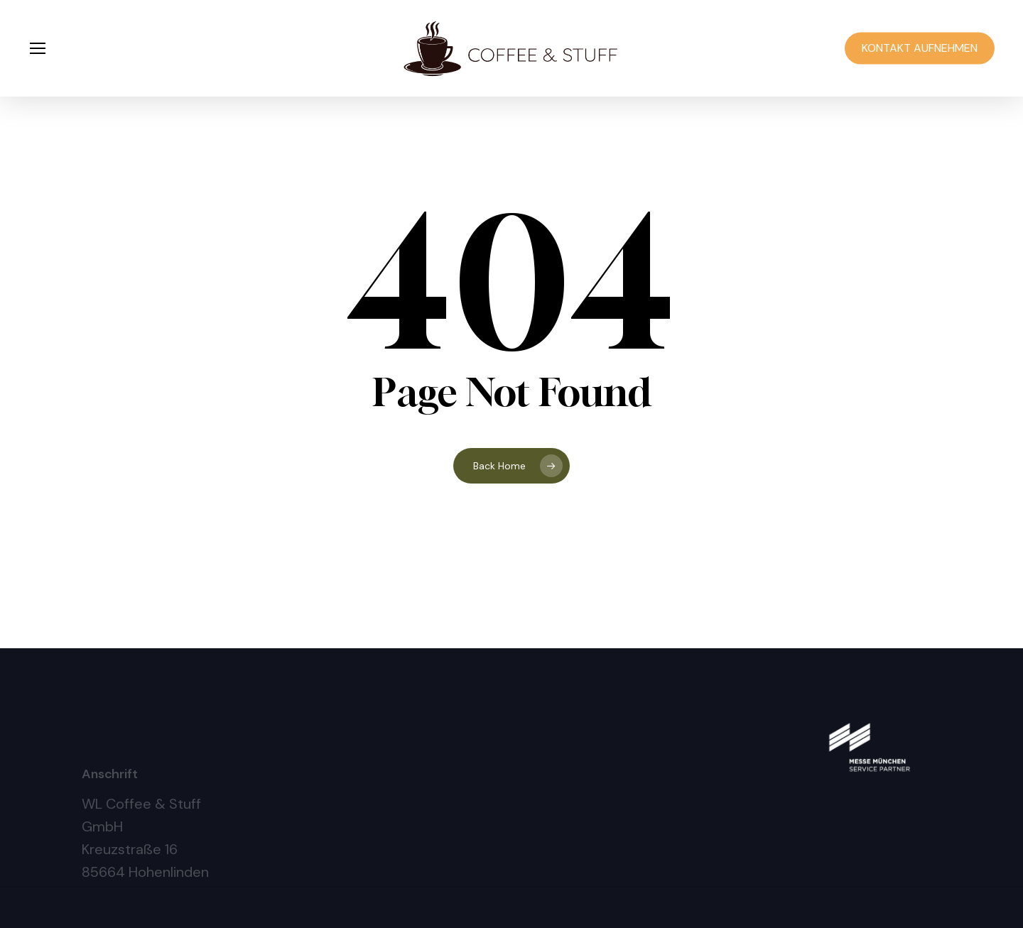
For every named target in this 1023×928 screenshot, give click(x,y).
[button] (36, 48)
